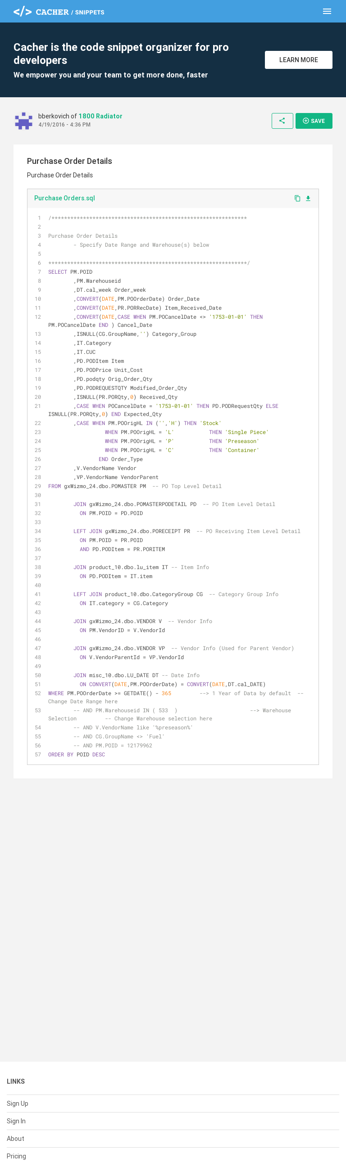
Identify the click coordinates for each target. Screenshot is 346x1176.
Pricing (16, 1156)
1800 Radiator (100, 116)
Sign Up (17, 1103)
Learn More (298, 60)
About (15, 1139)
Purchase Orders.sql (64, 198)
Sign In (16, 1121)
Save (313, 120)
